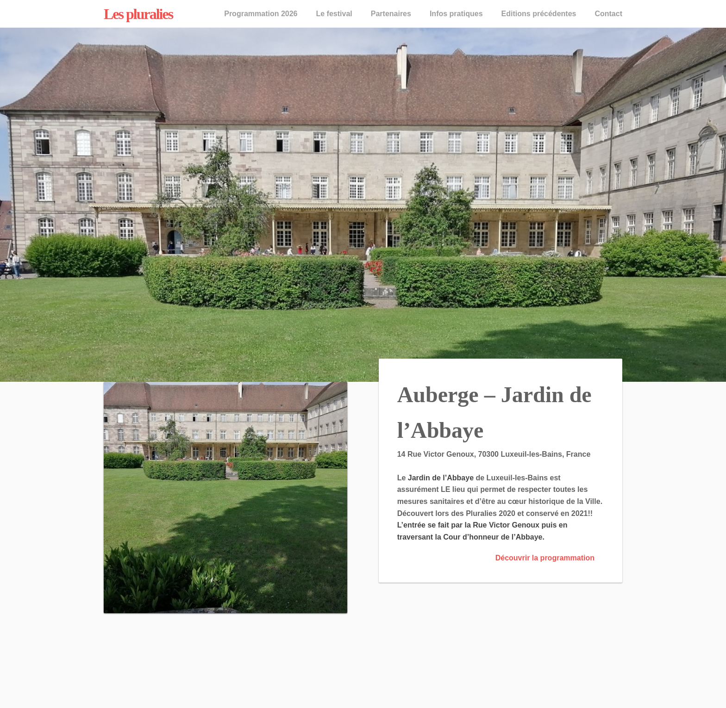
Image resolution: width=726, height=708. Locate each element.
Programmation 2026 (260, 14)
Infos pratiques (456, 14)
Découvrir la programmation (545, 558)
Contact (608, 14)
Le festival (334, 14)
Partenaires (391, 14)
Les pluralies (138, 14)
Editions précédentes (538, 14)
